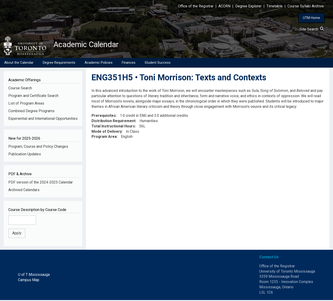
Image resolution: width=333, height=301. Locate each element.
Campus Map (28, 281)
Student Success (158, 63)
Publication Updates (24, 155)
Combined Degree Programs (31, 112)
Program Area (104, 137)
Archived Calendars (24, 190)
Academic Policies (99, 63)
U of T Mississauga (34, 275)
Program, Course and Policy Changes (38, 147)
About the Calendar (19, 63)
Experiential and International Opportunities (43, 119)
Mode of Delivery (107, 132)
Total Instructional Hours (113, 127)
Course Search (20, 89)
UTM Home (311, 18)
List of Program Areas (26, 104)
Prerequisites (104, 116)
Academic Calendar (90, 45)
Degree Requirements (59, 63)
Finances (128, 63)
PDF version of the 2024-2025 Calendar (40, 183)
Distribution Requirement (113, 122)
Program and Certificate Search (33, 96)
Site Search (312, 29)
